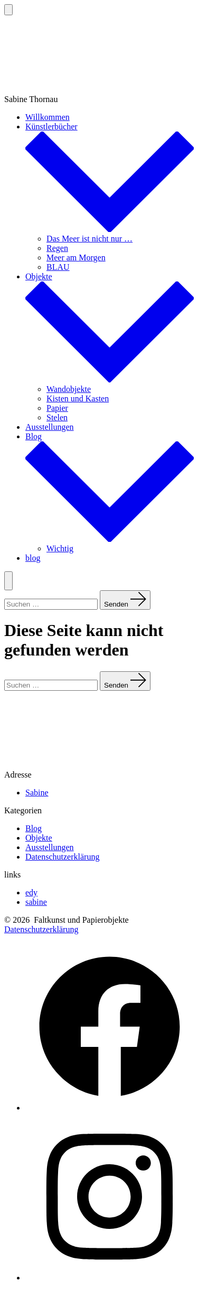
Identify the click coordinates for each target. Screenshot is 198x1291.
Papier (57, 408)
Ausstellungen (49, 426)
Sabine (37, 792)
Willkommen (47, 117)
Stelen (57, 417)
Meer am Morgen (76, 257)
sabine (36, 901)
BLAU (58, 267)
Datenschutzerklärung (62, 856)
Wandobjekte (68, 389)
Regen (57, 248)
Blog (33, 828)
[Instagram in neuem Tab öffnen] (109, 1277)
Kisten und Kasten (77, 398)
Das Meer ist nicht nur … (89, 238)
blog (32, 557)
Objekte (38, 837)
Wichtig (59, 548)
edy (31, 892)
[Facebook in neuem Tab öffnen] (109, 1107)
